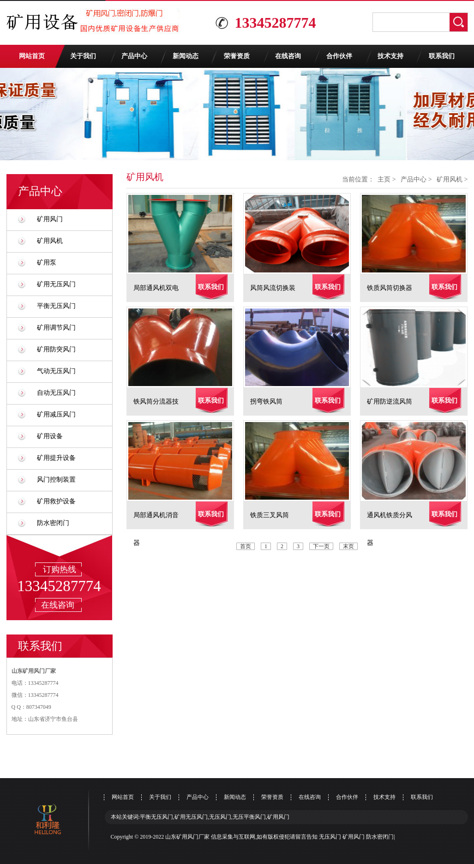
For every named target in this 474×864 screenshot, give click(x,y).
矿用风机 (50, 240)
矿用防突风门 (56, 349)
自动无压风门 (56, 392)
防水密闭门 (53, 523)
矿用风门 (50, 219)
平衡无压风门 (56, 305)
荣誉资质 (237, 56)
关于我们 (83, 56)
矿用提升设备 (56, 457)
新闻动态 (185, 56)
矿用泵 (46, 262)
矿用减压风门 (56, 414)
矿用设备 (50, 436)
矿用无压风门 (56, 284)
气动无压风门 (56, 371)
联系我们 (442, 56)
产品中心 (134, 56)
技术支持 (390, 56)
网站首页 (32, 56)
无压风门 (330, 837)
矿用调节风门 (56, 327)
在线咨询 (288, 56)
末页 (348, 546)
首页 (245, 546)
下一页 (321, 546)
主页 (384, 179)
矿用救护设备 (56, 501)
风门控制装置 (56, 479)
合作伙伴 (339, 56)
